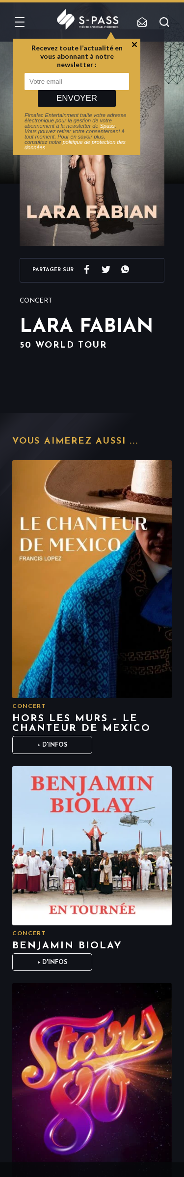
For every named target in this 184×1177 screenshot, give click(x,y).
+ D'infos (52, 745)
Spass (107, 126)
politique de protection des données (75, 144)
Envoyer (76, 98)
